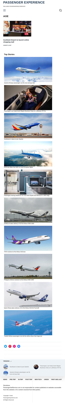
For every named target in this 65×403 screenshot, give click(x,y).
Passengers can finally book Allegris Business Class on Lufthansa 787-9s (25, 111)
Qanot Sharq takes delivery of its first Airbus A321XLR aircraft (21, 308)
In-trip (20, 379)
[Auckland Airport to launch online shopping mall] (17, 29)
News (5, 379)
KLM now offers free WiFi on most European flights (18, 167)
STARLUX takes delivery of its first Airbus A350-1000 (19, 223)
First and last (56, 379)
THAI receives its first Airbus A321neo (15, 251)
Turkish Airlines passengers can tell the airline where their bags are (23, 336)
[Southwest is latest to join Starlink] (5, 366)
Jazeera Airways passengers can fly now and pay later (19, 83)
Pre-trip (13, 379)
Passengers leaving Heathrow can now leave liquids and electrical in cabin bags (27, 195)
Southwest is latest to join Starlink (13, 139)
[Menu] (4, 10)
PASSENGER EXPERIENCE (24, 2)
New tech (38, 379)
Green (46, 379)
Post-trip (28, 379)
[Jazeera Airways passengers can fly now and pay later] (5, 373)
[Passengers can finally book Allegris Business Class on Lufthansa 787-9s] (36, 366)
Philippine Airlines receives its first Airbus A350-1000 (19, 280)
